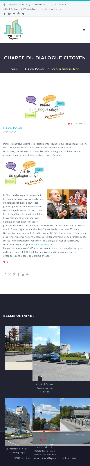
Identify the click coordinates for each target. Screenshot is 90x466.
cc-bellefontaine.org (51, 9)
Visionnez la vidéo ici (41, 244)
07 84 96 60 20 (60, 4)
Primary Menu (84, 29)
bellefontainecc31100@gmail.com (21, 9)
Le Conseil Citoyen (12, 127)
